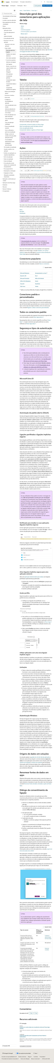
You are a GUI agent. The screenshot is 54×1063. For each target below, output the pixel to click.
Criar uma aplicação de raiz (26, 128)
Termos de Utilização (25, 1058)
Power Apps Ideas (30, 323)
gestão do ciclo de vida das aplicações (40, 757)
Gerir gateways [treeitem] (9, 74)
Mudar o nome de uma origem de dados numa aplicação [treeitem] (11, 68)
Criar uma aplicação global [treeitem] (9, 119)
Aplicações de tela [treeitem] (8, 30)
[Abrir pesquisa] (44, 2)
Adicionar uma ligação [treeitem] (11, 62)
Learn (21, 10)
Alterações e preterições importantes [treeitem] (9, 176)
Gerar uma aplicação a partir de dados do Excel (31, 126)
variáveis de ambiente (37, 762)
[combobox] (9, 13)
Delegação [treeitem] (8, 72)
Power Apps (34, 10)
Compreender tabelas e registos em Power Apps (31, 130)
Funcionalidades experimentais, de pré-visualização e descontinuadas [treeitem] (10, 142)
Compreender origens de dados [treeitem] (11, 80)
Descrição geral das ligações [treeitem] (10, 51)
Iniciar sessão (49, 2)
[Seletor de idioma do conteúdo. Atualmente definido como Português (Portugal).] (8, 1053)
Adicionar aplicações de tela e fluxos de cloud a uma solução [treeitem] (10, 110)
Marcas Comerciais (35, 1058)
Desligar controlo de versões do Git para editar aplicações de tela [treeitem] (10, 135)
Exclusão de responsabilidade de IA (9, 1056)
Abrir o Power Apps (47, 5)
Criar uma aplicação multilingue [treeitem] (9, 123)
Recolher (22, 211)
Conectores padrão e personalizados (28, 31)
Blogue (29, 1056)
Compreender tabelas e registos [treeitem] (11, 84)
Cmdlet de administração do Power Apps (48, 937)
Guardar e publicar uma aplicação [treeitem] (9, 150)
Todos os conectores (44, 263)
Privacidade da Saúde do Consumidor (10, 1058)
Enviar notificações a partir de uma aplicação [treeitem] (10, 131)
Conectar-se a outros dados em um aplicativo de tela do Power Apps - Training (35, 1028)
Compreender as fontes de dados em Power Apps (32, 124)
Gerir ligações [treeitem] (9, 64)
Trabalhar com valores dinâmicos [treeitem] (11, 55)
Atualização (22, 213)
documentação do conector (29, 241)
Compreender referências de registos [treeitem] (11, 88)
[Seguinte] (41, 2)
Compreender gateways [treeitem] (9, 76)
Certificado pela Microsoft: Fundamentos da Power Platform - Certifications (33, 1036)
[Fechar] (14, 10)
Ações (22, 28)
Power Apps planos (38, 317)
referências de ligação (25, 762)
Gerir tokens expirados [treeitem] (11, 58)
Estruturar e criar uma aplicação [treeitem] (9, 45)
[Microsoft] (3, 2)
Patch (21, 209)
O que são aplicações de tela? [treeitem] (9, 33)
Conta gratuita (38, 5)
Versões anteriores (22, 1056)
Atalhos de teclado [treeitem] (8, 36)
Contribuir (36, 1056)
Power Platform (27, 10)
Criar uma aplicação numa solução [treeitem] (10, 106)
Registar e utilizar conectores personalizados (38, 307)
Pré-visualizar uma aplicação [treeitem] (10, 147)
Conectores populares (25, 29)
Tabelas (22, 26)
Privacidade (42, 1056)
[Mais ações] (51, 10)
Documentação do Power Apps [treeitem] (9, 16)
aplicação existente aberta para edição (34, 576)
